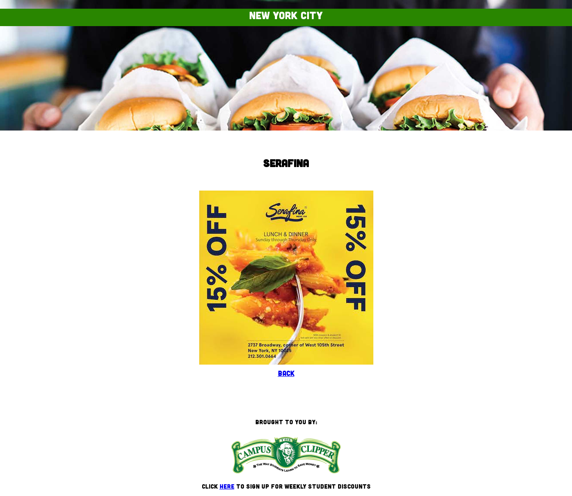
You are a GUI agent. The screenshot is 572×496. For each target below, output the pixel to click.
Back (286, 373)
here (227, 486)
